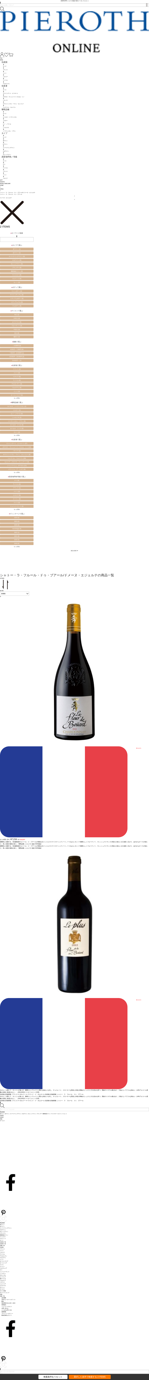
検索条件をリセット (53, 1377)
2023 (16, 521)
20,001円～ (16, 360)
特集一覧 (2, 1296)
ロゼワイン (16, 260)
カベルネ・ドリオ (16, 425)
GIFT (1, 180)
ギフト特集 (3, 1290)
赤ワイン (17, 249)
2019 (16, 543)
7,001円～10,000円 (17, 353)
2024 (16, 518)
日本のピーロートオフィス (8, 1299)
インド (17, 391)
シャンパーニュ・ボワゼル (17, 465)
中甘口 (17, 329)
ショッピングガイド (7, 1306)
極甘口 (17, 337)
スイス (17, 502)
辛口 (16, 315)
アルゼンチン (17, 384)
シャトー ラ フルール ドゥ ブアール (70, 1094)
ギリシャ (2, 1287)
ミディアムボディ (16, 298)
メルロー (17, 410)
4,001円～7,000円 (16, 349)
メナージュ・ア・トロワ (16, 469)
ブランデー (16, 267)
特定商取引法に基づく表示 (8, 1303)
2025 (16, 525)
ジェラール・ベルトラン (17, 458)
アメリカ (17, 380)
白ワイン (17, 253)
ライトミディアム (16, 295)
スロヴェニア (3, 1268)
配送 (3, 1301)
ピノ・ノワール (17, 414)
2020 (16, 540)
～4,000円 (17, 345)
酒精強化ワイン (17, 271)
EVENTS (2, 181)
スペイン (17, 499)
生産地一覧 (3, 1242)
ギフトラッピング (4, 1292)
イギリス (2, 1282)
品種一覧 (2, 1245)
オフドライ (16, 322)
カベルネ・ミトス (16, 428)
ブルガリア (3, 1280)
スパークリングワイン (17, 256)
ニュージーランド (16, 506)
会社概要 (4, 1297)
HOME (1, 185)
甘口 (16, 333)
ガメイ (17, 432)
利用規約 (4, 1304)
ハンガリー (3, 1273)
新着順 (3, 593)
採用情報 (4, 1311)
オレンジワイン (17, 264)
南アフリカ (3, 1278)
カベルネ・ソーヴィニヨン (16, 406)
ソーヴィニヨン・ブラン (16, 421)
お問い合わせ (5, 1308)
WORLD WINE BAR (5, 183)
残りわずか (138, 748)
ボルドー (22, 1094)
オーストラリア (17, 395)
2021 (16, 536)
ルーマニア (3, 1277)
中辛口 (17, 318)
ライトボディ (17, 291)
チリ (16, 480)
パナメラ (17, 451)
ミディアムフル (17, 302)
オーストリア (3, 1263)
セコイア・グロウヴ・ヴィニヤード (17, 462)
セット (17, 282)
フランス (17, 369)
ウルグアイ (16, 387)
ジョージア (3, 1284)
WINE (1, 60)
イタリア (17, 376)
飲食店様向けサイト (7, 1315)
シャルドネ (16, 417)
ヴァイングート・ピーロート (16, 443)
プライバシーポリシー (7, 1313)
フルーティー (17, 326)
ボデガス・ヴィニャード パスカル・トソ (17, 447)
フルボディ (16, 306)
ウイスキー (16, 275)
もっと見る (17, 398)
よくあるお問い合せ (7, 1310)
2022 (16, 532)
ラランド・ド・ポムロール (36, 1094)
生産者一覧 (3, 1243)
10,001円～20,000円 (16, 357)
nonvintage (16, 529)
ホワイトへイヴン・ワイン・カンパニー (16, 454)
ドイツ (17, 373)
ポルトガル (3, 1275)
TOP (1, 58)
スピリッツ (16, 278)
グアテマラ (3, 1285)
